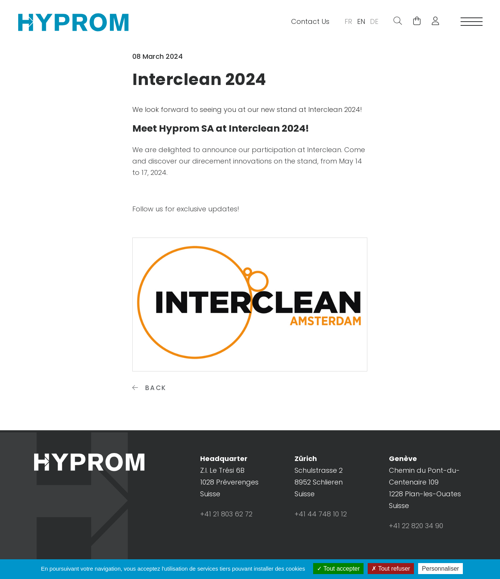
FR (348, 21)
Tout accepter (338, 568)
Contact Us (310, 21)
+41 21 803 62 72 (226, 514)
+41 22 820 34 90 (416, 525)
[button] (432, 22)
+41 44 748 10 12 (321, 514)
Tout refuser (390, 568)
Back (149, 387)
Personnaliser (440, 568)
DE (374, 21)
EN (361, 21)
